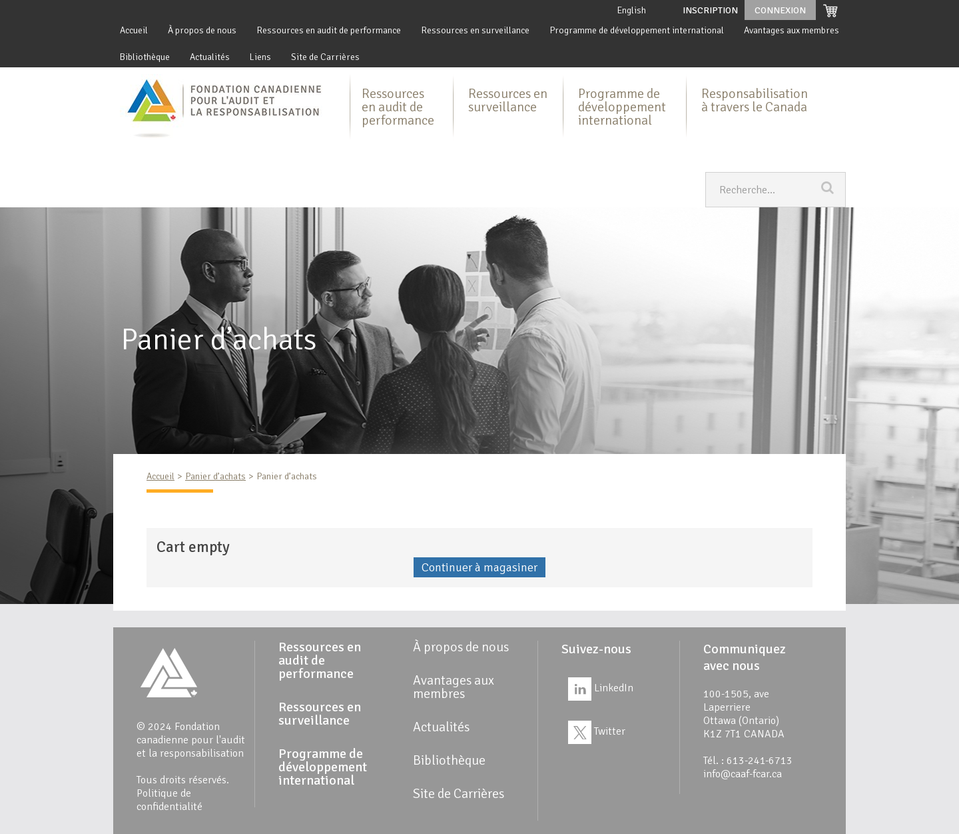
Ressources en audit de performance (328, 30)
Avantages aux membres (791, 30)
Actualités (210, 57)
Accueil (134, 30)
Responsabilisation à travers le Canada (754, 100)
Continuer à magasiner (479, 567)
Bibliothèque (145, 57)
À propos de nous (202, 30)
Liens (260, 57)
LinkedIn (600, 688)
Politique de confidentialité (169, 800)
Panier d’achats (215, 476)
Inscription (710, 10)
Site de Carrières (325, 57)
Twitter (596, 731)
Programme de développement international (636, 30)
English (631, 10)
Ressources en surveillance (475, 30)
